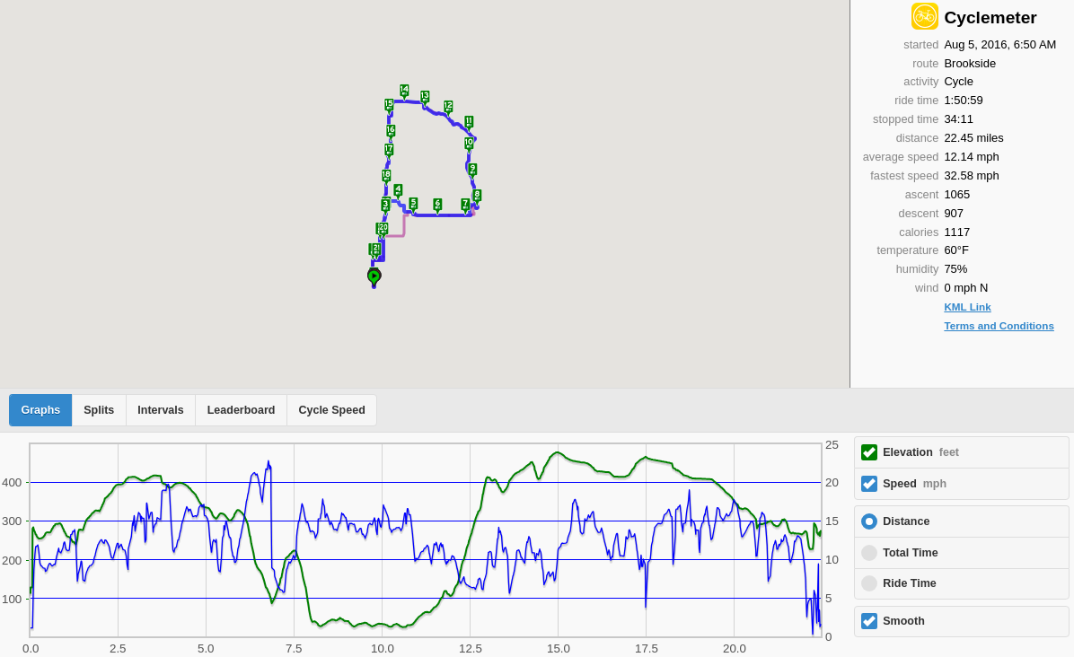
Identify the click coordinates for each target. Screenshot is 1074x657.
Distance (906, 521)
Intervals (160, 410)
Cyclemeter (990, 17)
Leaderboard (241, 410)
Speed (914, 483)
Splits (99, 410)
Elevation (921, 452)
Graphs (41, 410)
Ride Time (910, 583)
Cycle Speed (331, 410)
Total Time (910, 553)
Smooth (904, 621)
